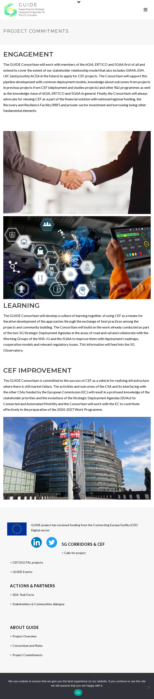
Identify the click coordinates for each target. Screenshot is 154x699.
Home (107, 40)
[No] (148, 687)
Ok (78, 692)
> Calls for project (74, 553)
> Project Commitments (26, 655)
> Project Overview (23, 636)
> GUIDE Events (21, 572)
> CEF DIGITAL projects (26, 562)
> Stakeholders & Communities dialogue (37, 604)
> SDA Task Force (22, 594)
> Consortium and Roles (26, 645)
